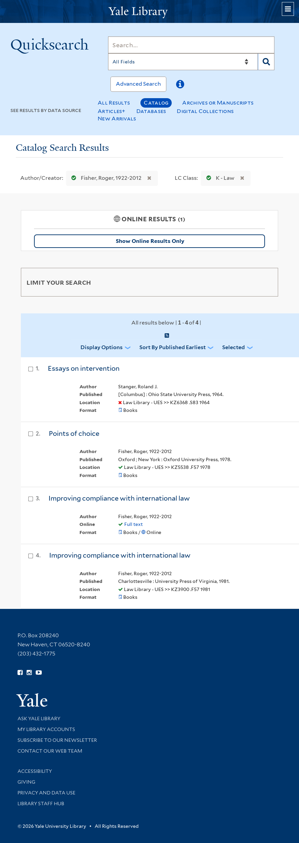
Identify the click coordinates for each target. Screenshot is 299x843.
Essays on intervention (84, 368)
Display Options (101, 347)
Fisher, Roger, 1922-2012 (104, 178)
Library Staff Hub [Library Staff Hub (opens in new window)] (41, 803)
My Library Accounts (46, 729)
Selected (233, 347)
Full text (133, 524)
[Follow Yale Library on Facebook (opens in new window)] (20, 673)
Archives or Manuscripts (218, 103)
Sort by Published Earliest (172, 347)
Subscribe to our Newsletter (57, 740)
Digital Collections (205, 111)
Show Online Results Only (150, 241)
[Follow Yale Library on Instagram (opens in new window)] (29, 673)
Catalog (156, 103)
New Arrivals (117, 118)
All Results (114, 103)
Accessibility (35, 771)
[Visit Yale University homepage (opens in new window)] (32, 698)
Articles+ (112, 111)
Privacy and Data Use (46, 792)
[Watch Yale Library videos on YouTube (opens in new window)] (39, 673)
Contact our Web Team (50, 751)
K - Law (218, 178)
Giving (26, 782)
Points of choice (74, 433)
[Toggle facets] (267, 282)
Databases (151, 111)
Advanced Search (138, 84)
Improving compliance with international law (119, 498)
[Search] (191, 44)
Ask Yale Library (39, 718)
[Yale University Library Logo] (149, 11)
